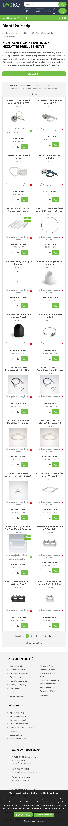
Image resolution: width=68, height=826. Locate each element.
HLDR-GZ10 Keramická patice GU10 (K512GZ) (18, 101)
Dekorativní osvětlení (19, 673)
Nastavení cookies (18, 738)
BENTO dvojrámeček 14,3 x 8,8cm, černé (18, 582)
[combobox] (27, 10)
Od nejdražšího (50, 88)
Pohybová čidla (46, 666)
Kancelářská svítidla (19, 681)
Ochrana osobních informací (22, 727)
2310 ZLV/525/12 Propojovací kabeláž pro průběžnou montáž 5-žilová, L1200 (18, 371)
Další (50, 636)
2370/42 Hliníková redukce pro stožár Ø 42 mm (18, 476)
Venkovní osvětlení (48, 683)
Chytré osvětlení (17, 669)
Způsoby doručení (18, 716)
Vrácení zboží (16, 735)
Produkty (23, 33)
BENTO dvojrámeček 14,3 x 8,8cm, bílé (49, 527)
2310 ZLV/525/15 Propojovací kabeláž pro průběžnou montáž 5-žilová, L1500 (50, 371)
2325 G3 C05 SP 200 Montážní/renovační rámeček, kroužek (18, 423)
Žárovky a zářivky (47, 691)
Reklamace (15, 731)
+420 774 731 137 (19, 18)
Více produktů (34, 643)
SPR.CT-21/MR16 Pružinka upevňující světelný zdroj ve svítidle (49, 211)
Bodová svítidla (16, 666)
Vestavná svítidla (47, 687)
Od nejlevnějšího (33, 88)
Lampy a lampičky (18, 684)
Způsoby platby (17, 712)
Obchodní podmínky (19, 723)
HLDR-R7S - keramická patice (18, 156)
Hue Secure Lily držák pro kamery (18, 262)
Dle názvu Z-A (17, 88)
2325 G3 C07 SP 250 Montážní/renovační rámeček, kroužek (50, 423)
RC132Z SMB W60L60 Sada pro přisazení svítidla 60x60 (18, 211)
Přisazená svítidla (47, 669)
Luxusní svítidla (17, 696)
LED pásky (14, 688)
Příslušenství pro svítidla (42, 33)
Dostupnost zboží (18, 720)
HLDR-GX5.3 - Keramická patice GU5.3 (50, 101)
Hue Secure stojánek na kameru (49, 262)
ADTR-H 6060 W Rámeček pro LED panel (49, 474)
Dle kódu (39, 85)
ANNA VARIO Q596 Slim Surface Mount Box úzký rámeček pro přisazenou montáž (18, 530)
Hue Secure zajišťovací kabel (50, 315)
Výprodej (44, 695)
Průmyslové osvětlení (49, 680)
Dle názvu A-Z (52, 85)
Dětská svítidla (16, 677)
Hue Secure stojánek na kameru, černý (18, 315)
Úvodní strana (8, 33)
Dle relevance (26, 85)
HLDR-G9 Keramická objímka (49, 156)
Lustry (13, 692)
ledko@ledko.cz (25, 18)
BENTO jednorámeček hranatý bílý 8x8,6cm (49, 582)
